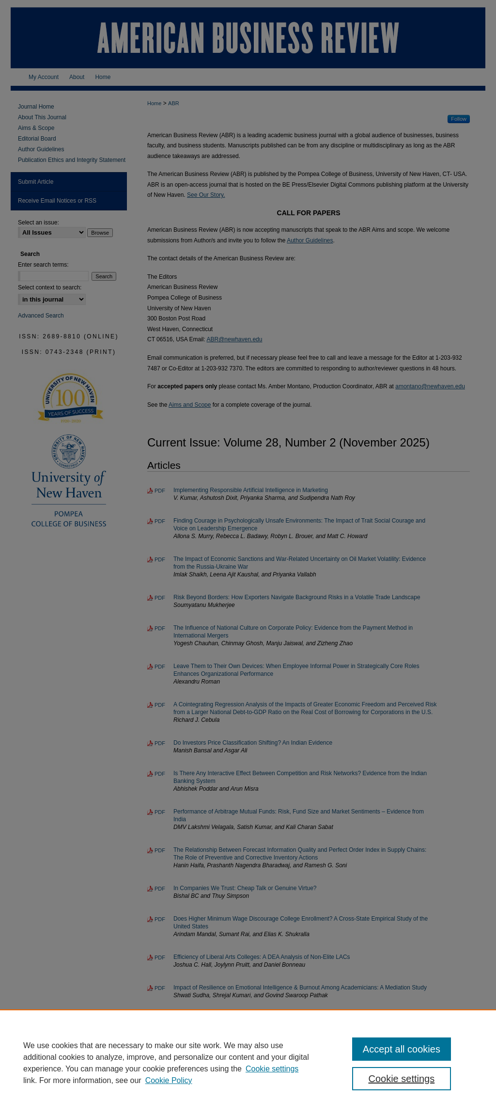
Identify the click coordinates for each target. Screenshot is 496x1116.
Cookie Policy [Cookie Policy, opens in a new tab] (168, 1080)
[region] (248, 1062)
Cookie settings (272, 1069)
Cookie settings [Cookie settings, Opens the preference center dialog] (401, 1078)
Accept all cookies (401, 1049)
